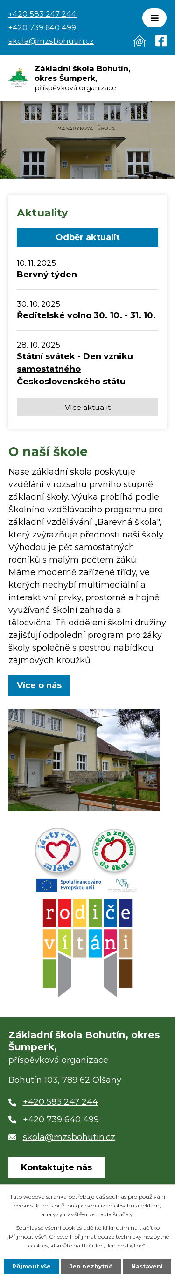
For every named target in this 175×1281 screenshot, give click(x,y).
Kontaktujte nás (56, 1167)
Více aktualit (88, 407)
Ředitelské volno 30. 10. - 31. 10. (86, 315)
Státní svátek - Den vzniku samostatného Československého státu (75, 369)
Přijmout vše (31, 1266)
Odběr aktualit (88, 237)
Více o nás (39, 685)
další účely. (119, 1214)
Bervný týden (47, 274)
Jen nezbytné (91, 1266)
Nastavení (147, 1266)
